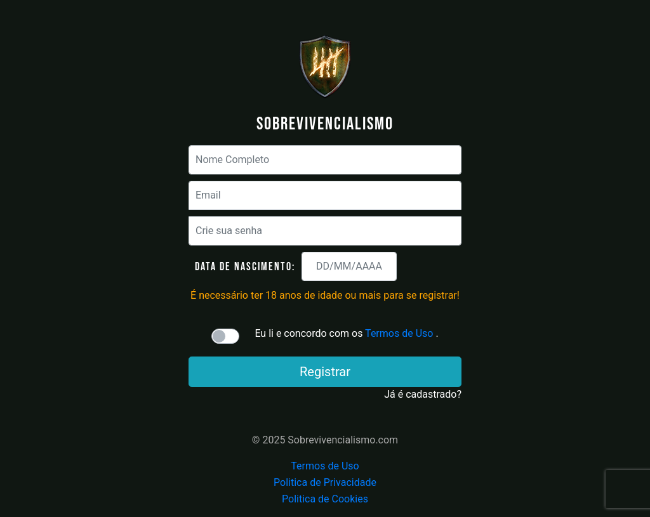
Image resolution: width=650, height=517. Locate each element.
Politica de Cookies (325, 499)
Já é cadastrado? (422, 394)
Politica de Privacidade (325, 482)
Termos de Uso (399, 333)
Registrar (325, 371)
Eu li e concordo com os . (346, 333)
